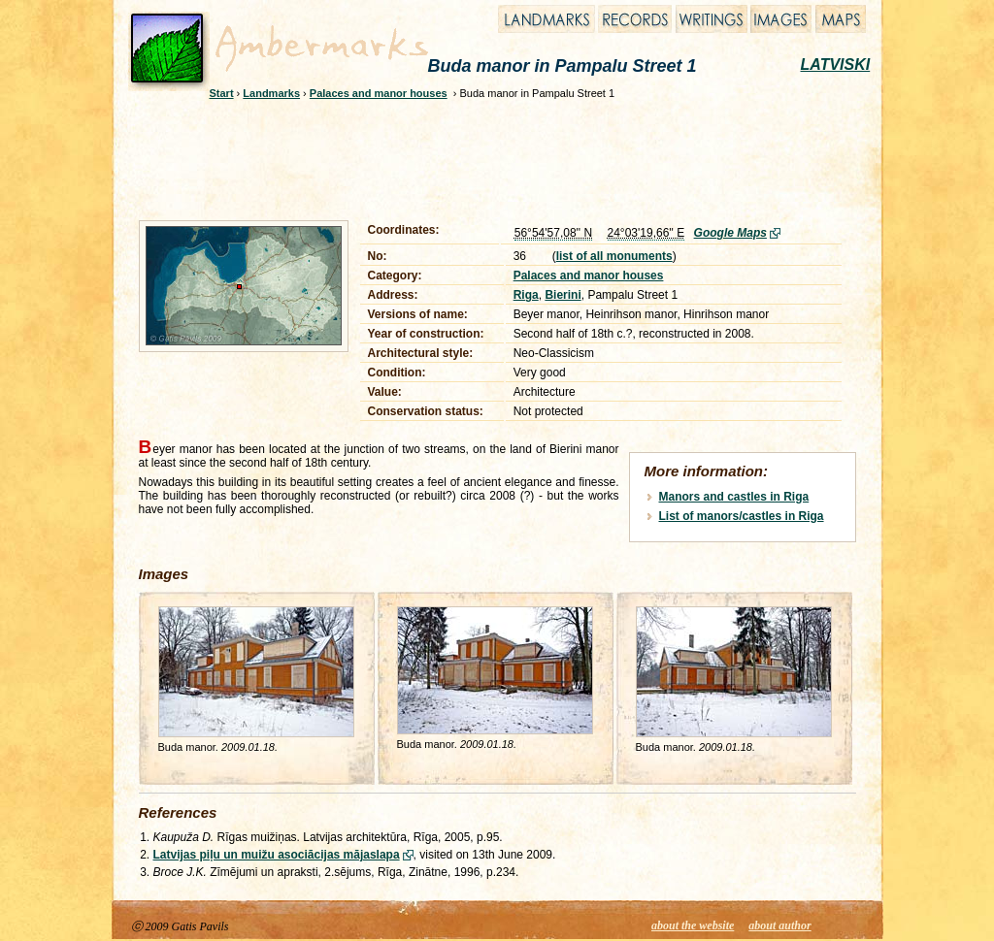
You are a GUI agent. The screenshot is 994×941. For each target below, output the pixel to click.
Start (222, 93)
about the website (692, 925)
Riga (526, 295)
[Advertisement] (484, 157)
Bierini (562, 295)
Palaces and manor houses (378, 93)
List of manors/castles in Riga (741, 516)
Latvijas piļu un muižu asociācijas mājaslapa (276, 854)
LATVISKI (836, 64)
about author (779, 925)
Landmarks (271, 93)
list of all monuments (614, 256)
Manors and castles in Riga (734, 496)
